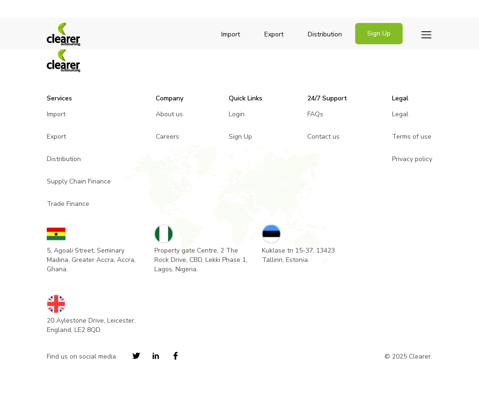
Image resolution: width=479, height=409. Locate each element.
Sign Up (379, 33)
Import (230, 34)
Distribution (325, 34)
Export (273, 34)
